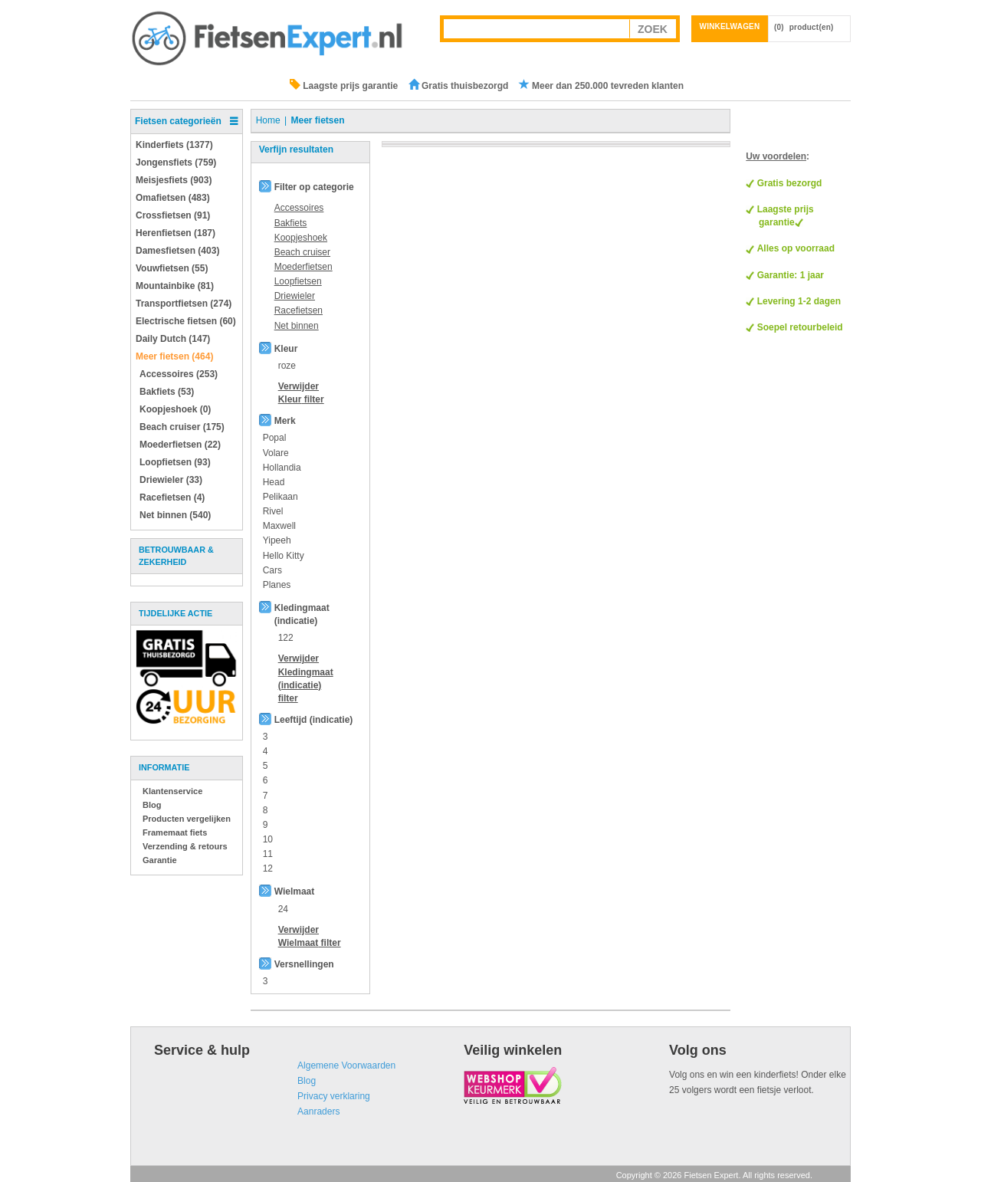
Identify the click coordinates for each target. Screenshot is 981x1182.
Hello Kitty (283, 555)
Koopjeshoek (300, 237)
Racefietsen (298, 310)
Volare (276, 453)
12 (268, 868)
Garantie (160, 860)
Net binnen (296, 325)
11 (268, 854)
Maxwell (279, 525)
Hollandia (282, 467)
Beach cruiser (302, 252)
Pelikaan (280, 496)
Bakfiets (290, 223)
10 (268, 839)
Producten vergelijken (187, 818)
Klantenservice (172, 791)
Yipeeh (277, 540)
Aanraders (318, 1111)
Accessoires (299, 207)
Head (274, 482)
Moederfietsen (303, 266)
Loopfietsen (298, 281)
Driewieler (294, 296)
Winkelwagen (730, 26)
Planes (277, 585)
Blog (152, 804)
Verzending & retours (185, 846)
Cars (272, 570)
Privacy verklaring (333, 1096)
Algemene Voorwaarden (346, 1065)
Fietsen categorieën (178, 121)
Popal (275, 437)
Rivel (273, 511)
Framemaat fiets (175, 832)
